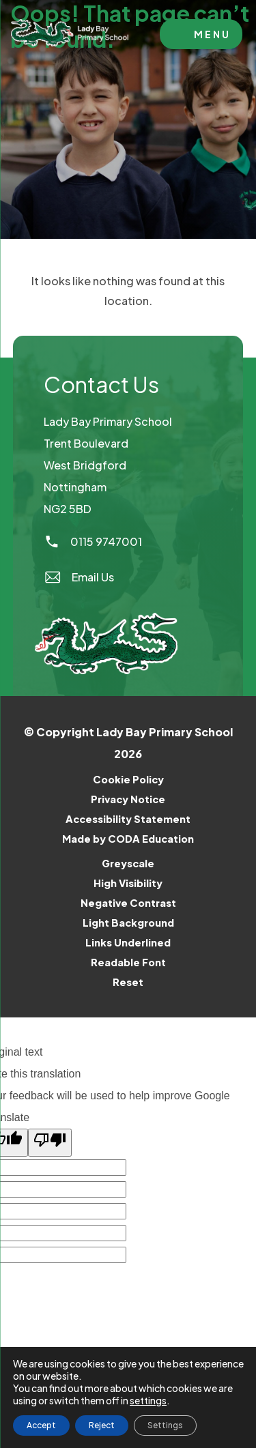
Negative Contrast (128, 903)
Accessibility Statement (128, 819)
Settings (165, 1425)
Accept (41, 1425)
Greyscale (128, 863)
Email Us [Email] (79, 577)
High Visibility (128, 883)
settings (148, 1400)
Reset (128, 982)
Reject (102, 1425)
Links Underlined (128, 942)
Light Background (128, 922)
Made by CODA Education (145, 839)
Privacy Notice (128, 799)
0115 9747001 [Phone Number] (93, 541)
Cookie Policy (128, 779)
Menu (212, 34)
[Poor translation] (50, 1143)
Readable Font (128, 962)
